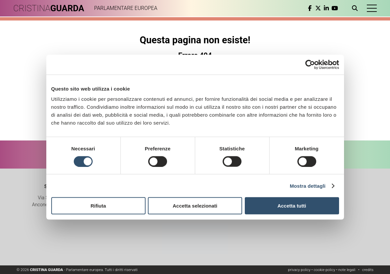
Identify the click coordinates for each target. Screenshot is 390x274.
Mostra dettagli (307, 185)
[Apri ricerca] (356, 8)
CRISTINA (48, 8)
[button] (372, 8)
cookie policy (324, 269)
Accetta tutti (292, 206)
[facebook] (310, 8)
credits (367, 269)
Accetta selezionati (195, 206)
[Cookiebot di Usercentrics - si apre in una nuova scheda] (310, 64)
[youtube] (334, 8)
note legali (347, 269)
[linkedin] (326, 8)
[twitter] (318, 8)
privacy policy (299, 269)
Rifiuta (98, 206)
